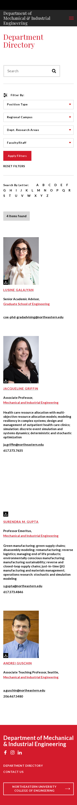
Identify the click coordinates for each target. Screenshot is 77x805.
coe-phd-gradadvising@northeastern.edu (33, 317)
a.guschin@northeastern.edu (24, 690)
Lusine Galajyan (18, 290)
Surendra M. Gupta (21, 522)
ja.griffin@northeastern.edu (23, 444)
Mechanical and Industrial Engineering (31, 402)
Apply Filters (17, 156)
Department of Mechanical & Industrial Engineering (26, 18)
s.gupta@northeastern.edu (22, 586)
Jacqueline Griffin (20, 388)
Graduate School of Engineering (26, 304)
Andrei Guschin (17, 663)
